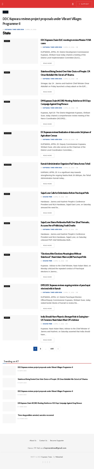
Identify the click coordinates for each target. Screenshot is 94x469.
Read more (47, 63)
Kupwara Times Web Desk (14, 29)
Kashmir (8, 133)
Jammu (5, 12)
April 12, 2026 (69, 292)
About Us (33, 440)
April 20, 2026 (69, 108)
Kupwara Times (46, 457)
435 (52, 348)
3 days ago (22, 371)
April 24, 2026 (69, 79)
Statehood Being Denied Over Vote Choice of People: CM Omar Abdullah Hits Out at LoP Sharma (53, 379)
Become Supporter (57, 440)
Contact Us (43, 440)
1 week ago (22, 407)
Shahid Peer (47, 197)
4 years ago (23, 419)
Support (84, 4)
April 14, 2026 (59, 261)
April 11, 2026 (59, 324)
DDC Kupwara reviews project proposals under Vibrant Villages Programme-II (45, 367)
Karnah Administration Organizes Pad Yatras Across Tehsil (65, 163)
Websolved (59, 457)
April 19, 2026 (59, 197)
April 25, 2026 (30, 29)
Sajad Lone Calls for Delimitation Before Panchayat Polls (65, 193)
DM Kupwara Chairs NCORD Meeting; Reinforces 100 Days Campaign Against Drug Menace (50, 403)
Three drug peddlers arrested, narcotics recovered (36, 415)
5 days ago (22, 383)
